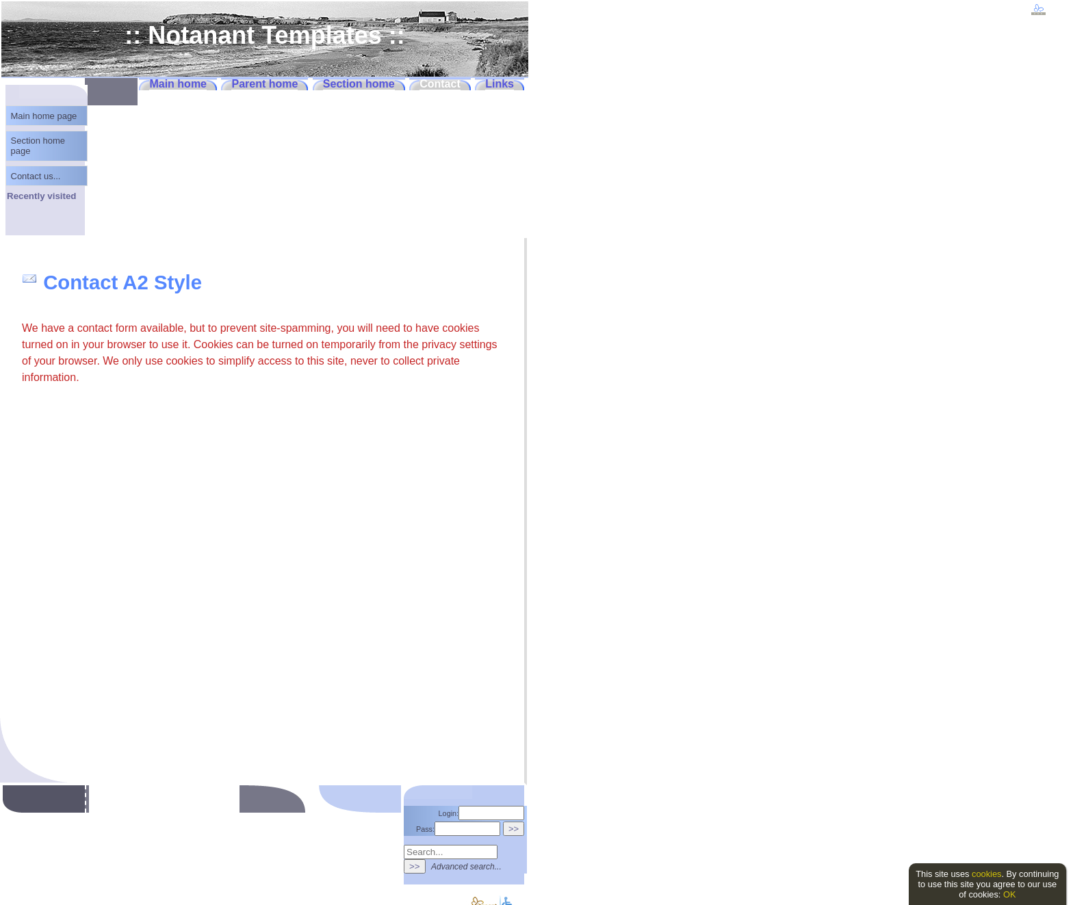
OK (1009, 894)
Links (499, 84)
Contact (440, 84)
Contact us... (36, 176)
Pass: (458, 829)
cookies (986, 874)
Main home (178, 84)
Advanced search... (466, 866)
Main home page (44, 116)
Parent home (264, 84)
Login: (482, 813)
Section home (359, 84)
